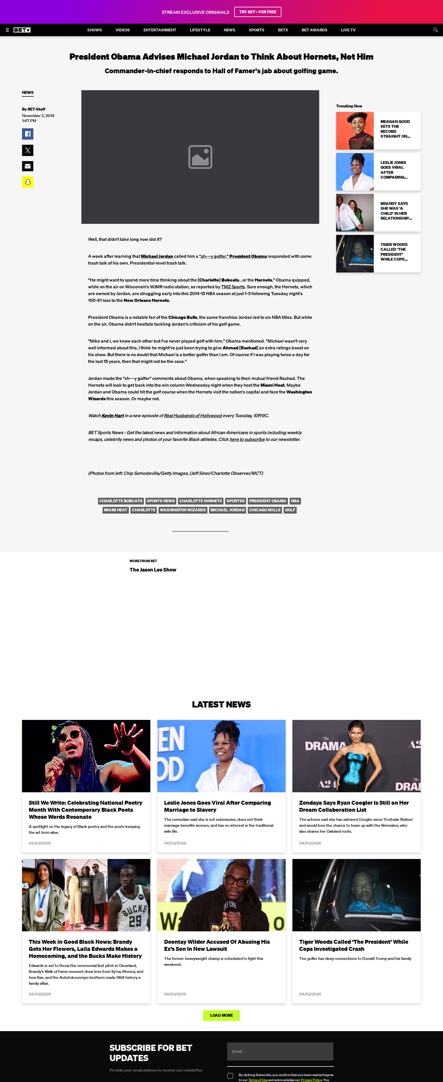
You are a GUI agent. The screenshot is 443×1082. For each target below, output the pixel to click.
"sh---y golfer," (214, 256)
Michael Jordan (157, 256)
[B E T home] (22, 32)
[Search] (435, 30)
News (28, 92)
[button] (27, 134)
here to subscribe (247, 439)
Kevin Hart (112, 415)
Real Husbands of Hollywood (193, 415)
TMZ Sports (233, 286)
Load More (221, 1015)
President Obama (248, 256)
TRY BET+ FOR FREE (257, 11)
